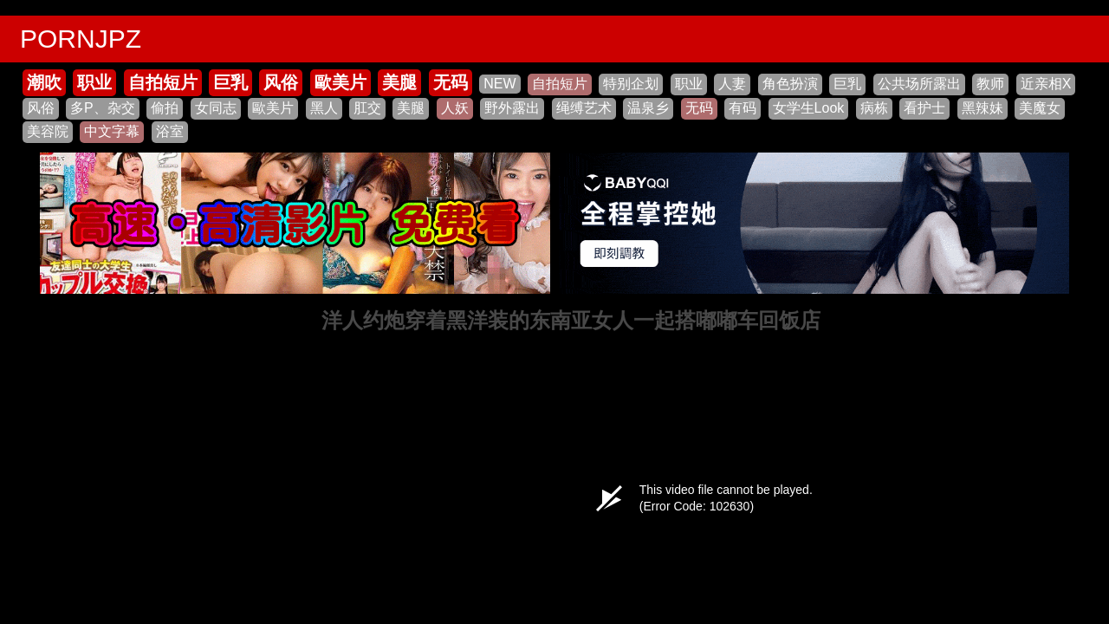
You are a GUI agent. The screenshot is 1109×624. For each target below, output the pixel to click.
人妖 (455, 108)
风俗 (280, 82)
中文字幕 (111, 131)
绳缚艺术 (584, 108)
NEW (499, 83)
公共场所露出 (919, 83)
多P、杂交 (102, 108)
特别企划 (630, 83)
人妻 (732, 83)
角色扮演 (790, 83)
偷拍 (164, 108)
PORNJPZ (80, 38)
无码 (450, 82)
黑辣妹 (982, 108)
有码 (742, 108)
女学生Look (809, 108)
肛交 (367, 108)
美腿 (399, 82)
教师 (990, 83)
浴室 (170, 131)
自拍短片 (163, 82)
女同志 (216, 108)
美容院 (47, 131)
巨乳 (230, 82)
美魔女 (1039, 108)
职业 (94, 82)
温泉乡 (648, 108)
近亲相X (1046, 83)
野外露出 (512, 108)
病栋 (874, 108)
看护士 (924, 108)
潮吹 (44, 82)
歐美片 (340, 82)
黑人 (324, 108)
